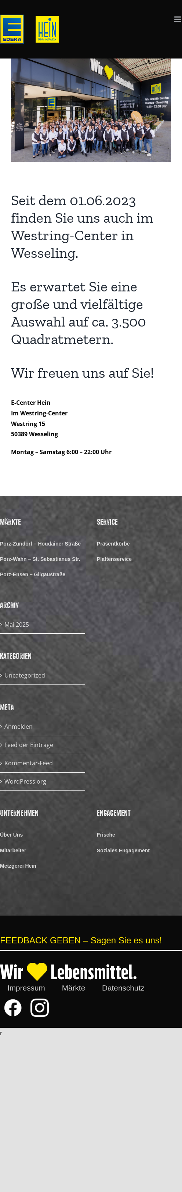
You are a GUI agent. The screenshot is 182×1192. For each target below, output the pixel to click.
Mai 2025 (16, 624)
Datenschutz (123, 988)
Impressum (26, 988)
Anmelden (18, 727)
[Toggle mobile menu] (178, 19)
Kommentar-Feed (28, 763)
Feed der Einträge (28, 745)
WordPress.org (25, 781)
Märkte (73, 988)
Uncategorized (24, 675)
